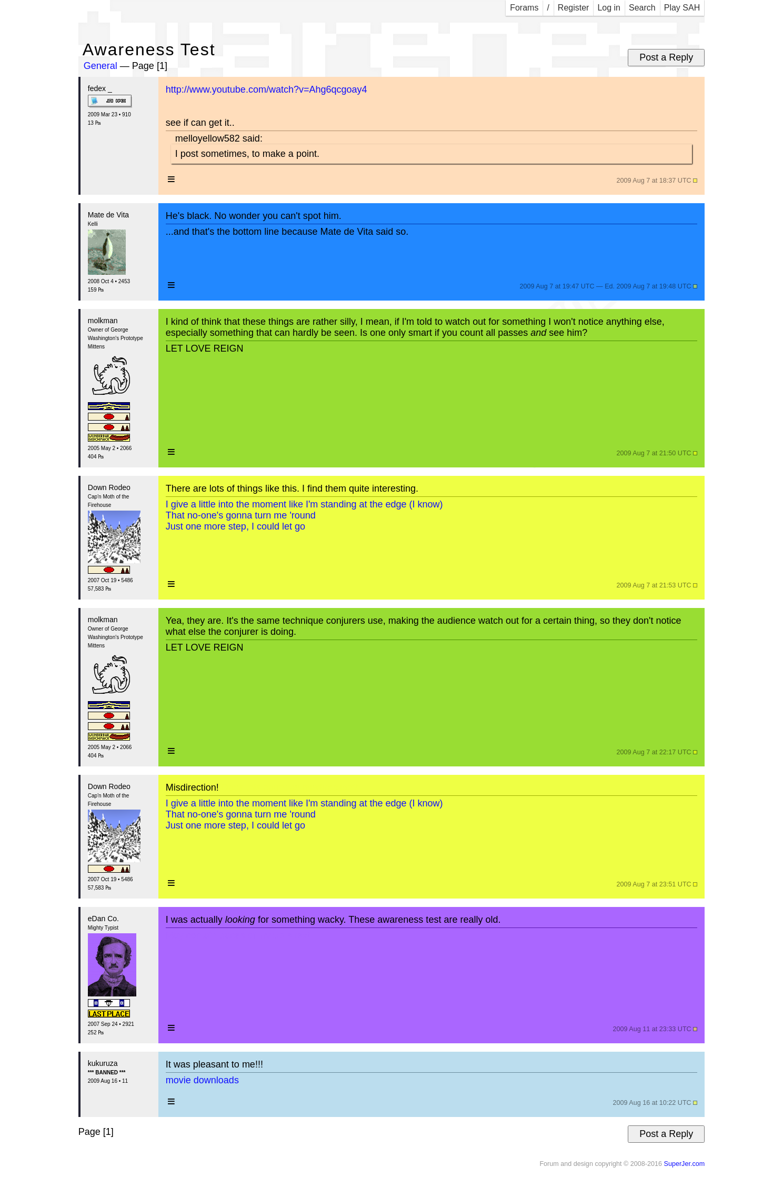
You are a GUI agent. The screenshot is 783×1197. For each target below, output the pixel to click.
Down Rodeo (109, 487)
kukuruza (103, 1063)
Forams (524, 7)
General (100, 66)
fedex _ (100, 88)
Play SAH (682, 7)
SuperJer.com (684, 1164)
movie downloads (202, 1080)
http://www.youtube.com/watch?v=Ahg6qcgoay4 (266, 89)
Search (642, 7)
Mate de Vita (108, 215)
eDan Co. (103, 918)
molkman (103, 320)
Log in (608, 7)
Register (573, 7)
